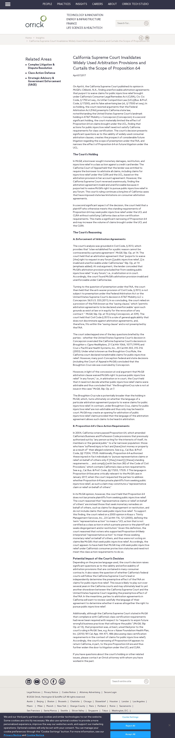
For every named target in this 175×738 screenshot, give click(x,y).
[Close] (169, 726)
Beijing (40, 701)
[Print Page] (147, 38)
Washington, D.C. (120, 711)
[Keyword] (146, 681)
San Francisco (33, 711)
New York (61, 706)
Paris (91, 706)
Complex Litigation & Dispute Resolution (41, 66)
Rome (112, 706)
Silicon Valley (78, 711)
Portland (102, 706)
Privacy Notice (51, 692)
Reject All (130, 727)
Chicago (87, 701)
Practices (64, 4)
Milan (40, 706)
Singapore (93, 711)
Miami (30, 706)
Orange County (77, 706)
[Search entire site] (127, 681)
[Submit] (146, 23)
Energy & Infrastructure (84, 19)
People (47, 4)
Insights (40, 38)
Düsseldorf (100, 701)
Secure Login (110, 692)
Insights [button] (81, 4)
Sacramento (125, 706)
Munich (50, 706)
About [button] (112, 4)
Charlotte (75, 701)
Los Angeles (139, 701)
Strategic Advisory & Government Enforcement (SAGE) (44, 81)
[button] (141, 38)
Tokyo (105, 711)
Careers (97, 4)
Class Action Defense (41, 73)
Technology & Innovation (85, 15)
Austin (30, 701)
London (125, 701)
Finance (72, 23)
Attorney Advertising (90, 692)
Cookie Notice (69, 692)
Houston (114, 701)
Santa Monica (50, 711)
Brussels (62, 701)
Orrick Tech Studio (135, 4)
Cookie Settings (130, 719)
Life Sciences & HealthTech (84, 28)
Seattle (64, 711)
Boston (51, 701)
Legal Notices (33, 692)
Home (28, 38)
